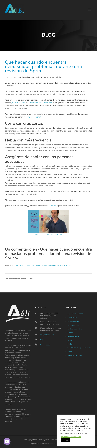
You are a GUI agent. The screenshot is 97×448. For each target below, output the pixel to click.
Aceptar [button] (66, 440)
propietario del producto (41, 103)
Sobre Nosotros (46, 345)
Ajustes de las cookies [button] (71, 437)
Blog (41, 340)
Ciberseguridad (73, 325)
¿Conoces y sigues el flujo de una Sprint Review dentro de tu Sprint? (42, 265)
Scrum (69, 351)
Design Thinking (73, 336)
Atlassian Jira (72, 317)
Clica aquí (53, 205)
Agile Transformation (75, 314)
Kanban (70, 333)
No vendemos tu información (73, 433)
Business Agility (73, 321)
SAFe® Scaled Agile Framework (79, 348)
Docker (70, 344)
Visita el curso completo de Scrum (48, 234)
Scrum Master (18, 103)
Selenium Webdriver (75, 355)
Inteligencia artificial (74, 329)
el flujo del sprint (33, 117)
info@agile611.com (47, 335)
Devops (70, 340)
